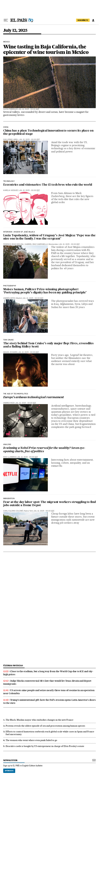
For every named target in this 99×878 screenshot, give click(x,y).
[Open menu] (5, 20)
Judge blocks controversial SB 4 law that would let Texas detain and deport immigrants (47, 682)
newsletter (10, 760)
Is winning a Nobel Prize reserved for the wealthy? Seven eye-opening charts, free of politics (44, 450)
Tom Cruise (8, 340)
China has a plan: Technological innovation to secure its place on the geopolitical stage (48, 132)
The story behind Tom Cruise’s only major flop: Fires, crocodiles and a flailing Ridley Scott (48, 345)
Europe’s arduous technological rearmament (33, 397)
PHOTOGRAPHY (9, 286)
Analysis (7, 444)
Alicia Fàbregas (10, 109)
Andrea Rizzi (8, 403)
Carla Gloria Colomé (13, 511)
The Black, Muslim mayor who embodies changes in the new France (39, 720)
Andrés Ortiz (9, 298)
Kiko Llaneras (9, 457)
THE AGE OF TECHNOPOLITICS (15, 394)
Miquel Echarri (10, 352)
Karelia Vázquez (10, 190)
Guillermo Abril (10, 139)
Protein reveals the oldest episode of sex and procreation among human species (45, 725)
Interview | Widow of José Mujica (19, 232)
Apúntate (9, 771)
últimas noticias (13, 665)
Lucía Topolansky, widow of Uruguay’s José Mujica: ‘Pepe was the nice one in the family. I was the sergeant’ (49, 237)
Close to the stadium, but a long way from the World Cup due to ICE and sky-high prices (48, 673)
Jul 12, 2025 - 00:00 (29, 109)
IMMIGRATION (9, 499)
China (5, 127)
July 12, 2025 (15, 30)
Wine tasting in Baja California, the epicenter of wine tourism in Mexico (46, 49)
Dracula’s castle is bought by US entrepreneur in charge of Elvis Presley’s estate (45, 746)
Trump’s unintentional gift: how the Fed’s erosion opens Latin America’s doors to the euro (49, 701)
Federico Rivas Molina (13, 244)
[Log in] (93, 20)
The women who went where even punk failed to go (31, 740)
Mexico (6, 42)
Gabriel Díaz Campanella (36, 244)
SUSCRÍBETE (83, 20)
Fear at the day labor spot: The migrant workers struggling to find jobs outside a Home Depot (49, 504)
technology (9, 181)
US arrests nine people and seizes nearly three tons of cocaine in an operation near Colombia (48, 692)
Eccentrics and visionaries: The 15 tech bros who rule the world (47, 185)
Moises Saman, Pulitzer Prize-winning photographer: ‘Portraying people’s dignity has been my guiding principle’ (45, 291)
